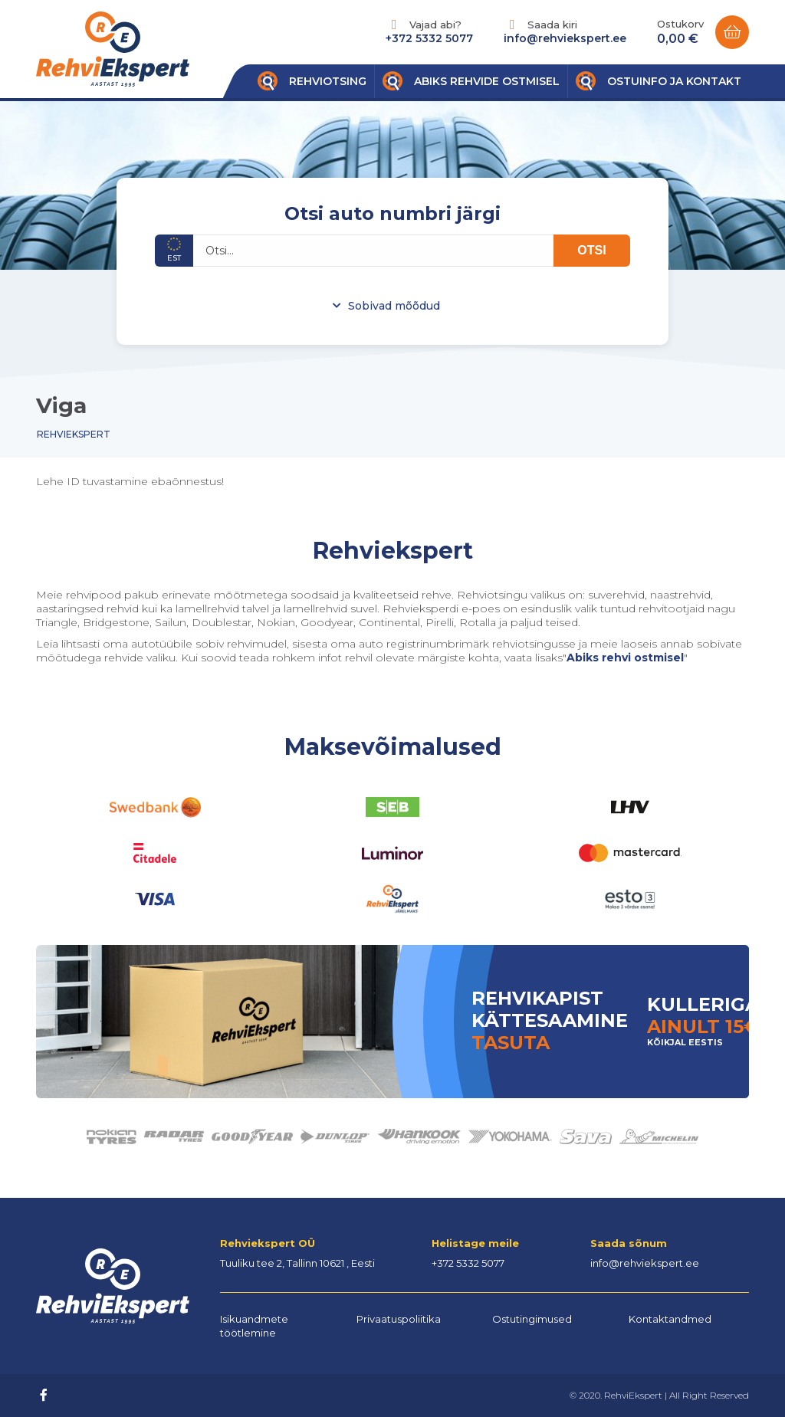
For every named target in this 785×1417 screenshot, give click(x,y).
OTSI (591, 250)
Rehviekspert (73, 434)
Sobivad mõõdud (394, 306)
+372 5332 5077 (429, 38)
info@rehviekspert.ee (565, 38)
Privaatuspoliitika (398, 1319)
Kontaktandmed (670, 1319)
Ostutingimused (532, 1319)
